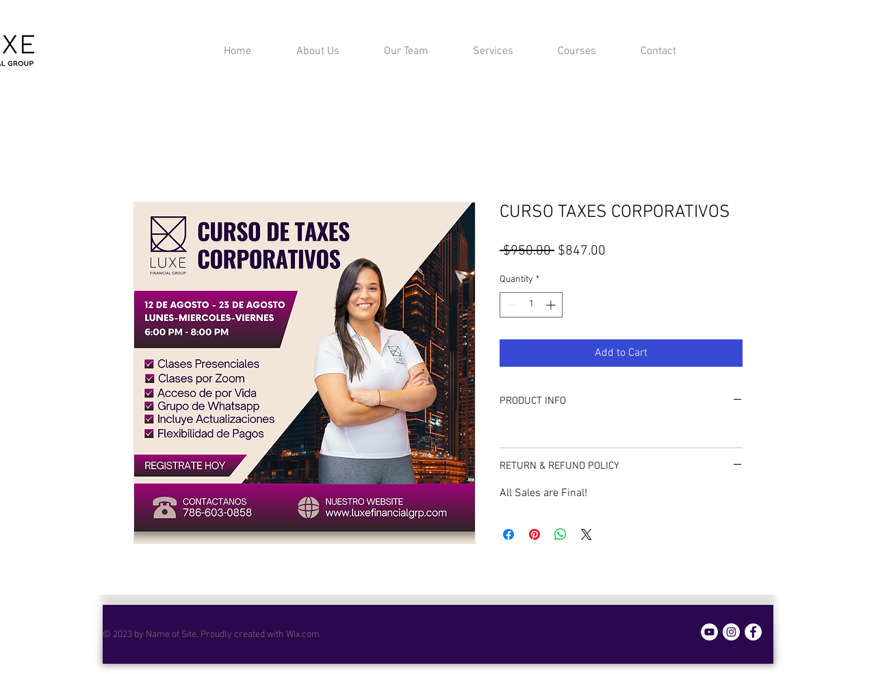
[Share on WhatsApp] (560, 534)
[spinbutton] (531, 305)
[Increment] (552, 305)
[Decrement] (510, 305)
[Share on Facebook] (508, 534)
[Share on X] (586, 534)
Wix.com (303, 634)
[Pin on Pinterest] (534, 534)
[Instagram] (731, 631)
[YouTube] (709, 631)
